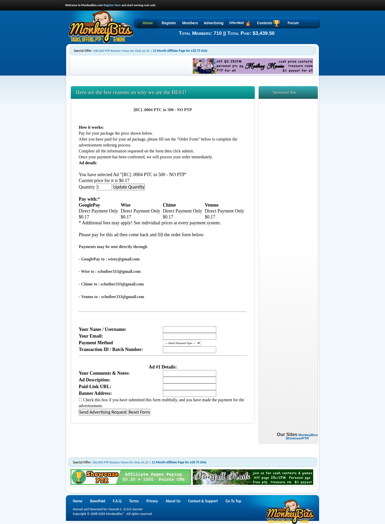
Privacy (152, 501)
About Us (173, 501)
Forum (293, 23)
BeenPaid (97, 501)
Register (169, 23)
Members (190, 23)
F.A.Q (117, 501)
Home (148, 23)
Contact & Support (203, 501)
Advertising (213, 23)
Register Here (112, 5)
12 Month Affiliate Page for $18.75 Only (180, 51)
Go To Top (233, 501)
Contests (268, 23)
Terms (134, 501)
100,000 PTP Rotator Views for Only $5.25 (121, 51)
